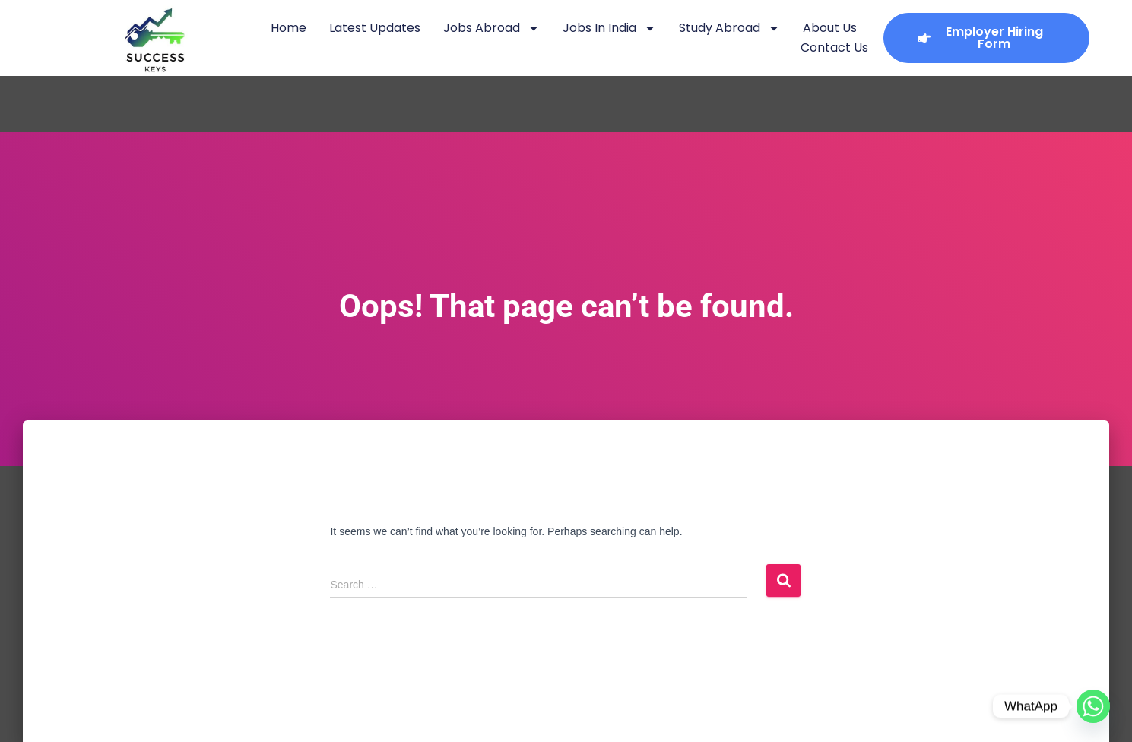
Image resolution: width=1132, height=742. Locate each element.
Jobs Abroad (491, 28)
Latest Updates (374, 27)
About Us (830, 27)
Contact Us (834, 47)
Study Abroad (729, 28)
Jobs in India (609, 28)
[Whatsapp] (1093, 706)
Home (288, 27)
